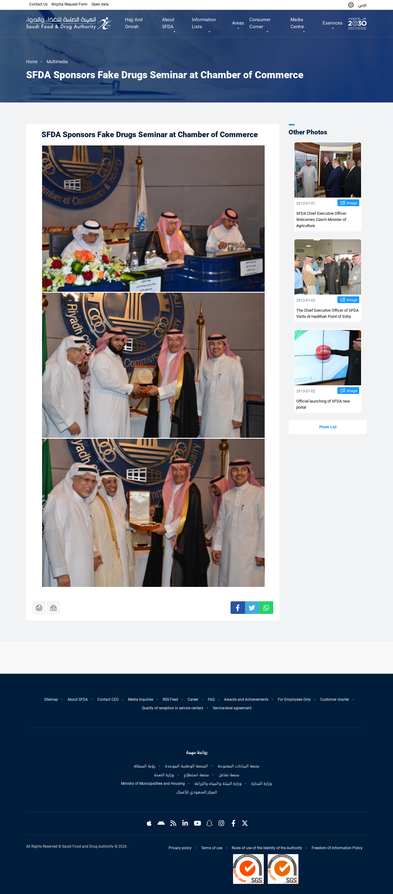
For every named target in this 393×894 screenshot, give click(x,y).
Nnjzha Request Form (70, 4)
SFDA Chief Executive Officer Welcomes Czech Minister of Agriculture (321, 219)
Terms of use (211, 848)
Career (193, 699)
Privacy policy (180, 848)
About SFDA (78, 699)
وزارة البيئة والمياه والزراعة (218, 783)
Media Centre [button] (297, 23)
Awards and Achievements (246, 699)
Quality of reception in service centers (172, 708)
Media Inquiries (140, 699)
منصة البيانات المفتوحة (238, 766)
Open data (100, 4)
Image (352, 203)
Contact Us (38, 4)
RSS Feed (170, 699)
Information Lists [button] (204, 23)
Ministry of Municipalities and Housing (153, 783)
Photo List (328, 427)
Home (31, 61)
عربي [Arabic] (362, 4)
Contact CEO (108, 699)
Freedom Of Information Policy (337, 848)
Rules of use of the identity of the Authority (267, 848)
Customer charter (334, 699)
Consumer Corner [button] (259, 23)
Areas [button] (238, 23)
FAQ (211, 699)
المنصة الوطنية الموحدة (186, 766)
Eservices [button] (333, 23)
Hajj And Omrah (133, 23)
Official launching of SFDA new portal (323, 404)
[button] (351, 5)
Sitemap (51, 699)
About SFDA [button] (168, 23)
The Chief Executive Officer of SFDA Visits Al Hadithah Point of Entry (327, 313)
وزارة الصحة (164, 775)
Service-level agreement (232, 708)
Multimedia (57, 61)
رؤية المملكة (144, 766)
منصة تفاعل (229, 775)
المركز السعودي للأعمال (196, 792)
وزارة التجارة (261, 783)
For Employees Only (294, 699)
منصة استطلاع (196, 775)
